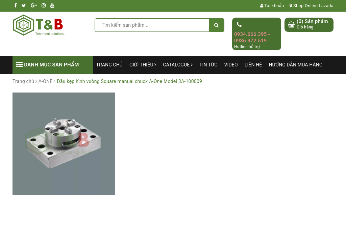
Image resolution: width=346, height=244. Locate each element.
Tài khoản (272, 5)
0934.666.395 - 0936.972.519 (252, 37)
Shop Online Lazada (311, 5)
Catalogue (178, 64)
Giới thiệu (142, 64)
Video (231, 64)
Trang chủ (109, 64)
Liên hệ (253, 64)
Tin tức (208, 64)
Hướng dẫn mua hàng (295, 64)
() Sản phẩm (312, 24)
